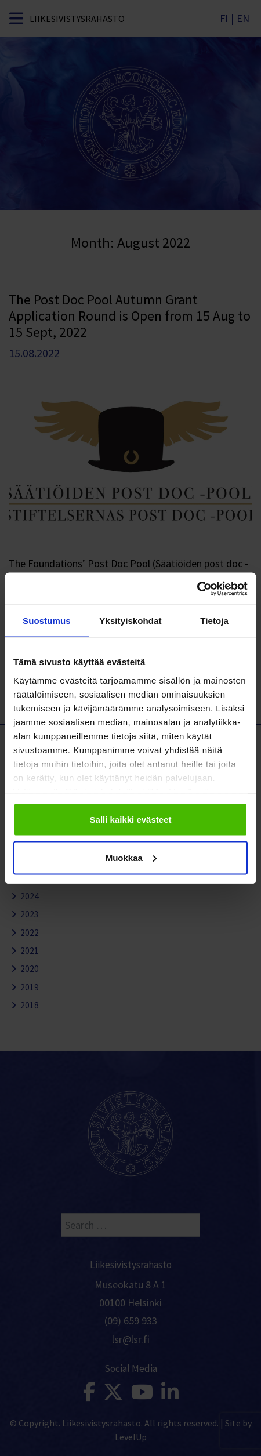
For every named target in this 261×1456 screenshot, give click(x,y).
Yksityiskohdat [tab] (130, 621)
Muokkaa (131, 857)
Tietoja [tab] (214, 621)
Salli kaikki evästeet (131, 820)
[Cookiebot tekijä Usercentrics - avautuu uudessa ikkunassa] (197, 588)
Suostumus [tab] (47, 621)
